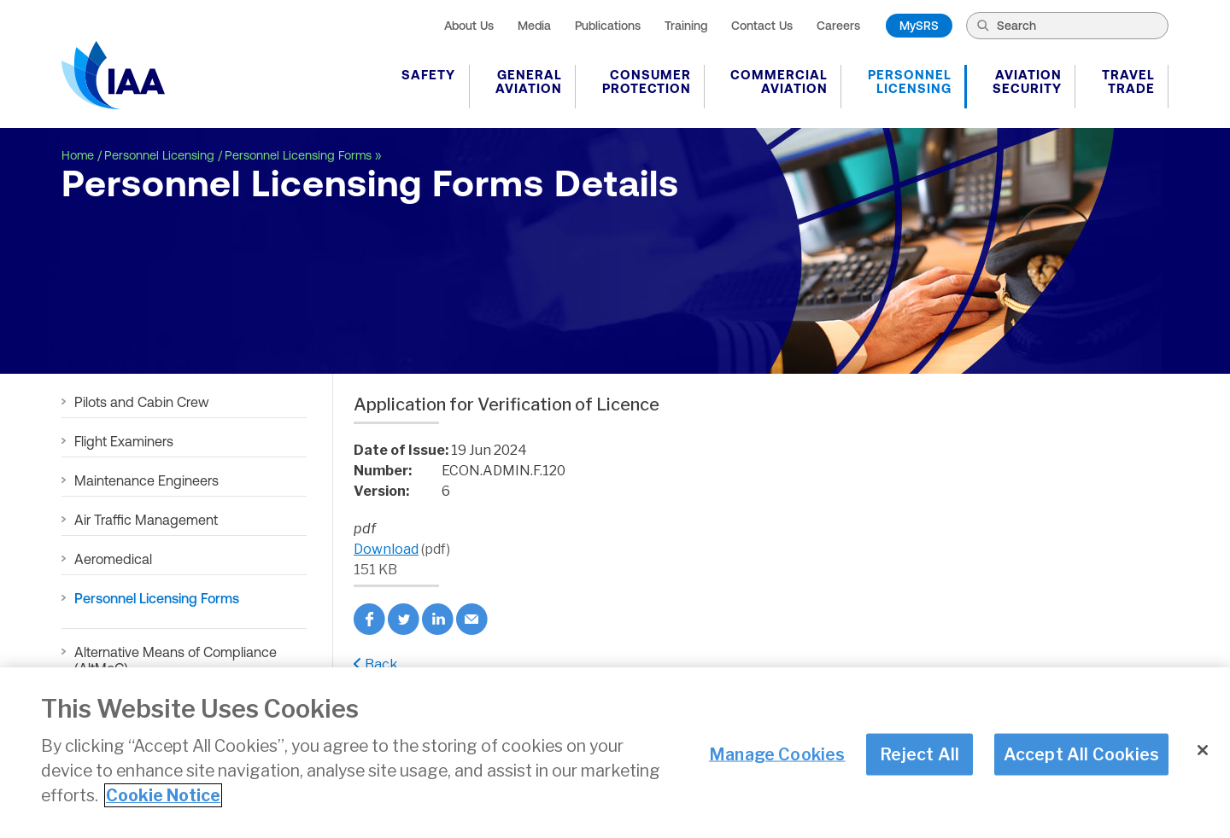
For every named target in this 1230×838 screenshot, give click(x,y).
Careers (838, 25)
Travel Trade (1128, 81)
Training (686, 25)
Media (534, 25)
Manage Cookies (777, 755)
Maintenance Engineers (146, 480)
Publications (608, 25)
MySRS (919, 25)
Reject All (919, 755)
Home (78, 155)
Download (386, 549)
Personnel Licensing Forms (298, 155)
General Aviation (528, 81)
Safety (428, 74)
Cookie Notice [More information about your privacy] (163, 797)
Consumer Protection (646, 81)
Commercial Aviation (779, 81)
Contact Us (762, 25)
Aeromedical (113, 559)
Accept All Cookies (1082, 755)
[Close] (1202, 752)
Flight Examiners (123, 441)
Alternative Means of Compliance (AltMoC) (175, 660)
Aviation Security (1027, 81)
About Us (469, 25)
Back (376, 664)
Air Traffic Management (146, 519)
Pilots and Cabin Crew (141, 402)
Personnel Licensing (910, 81)
